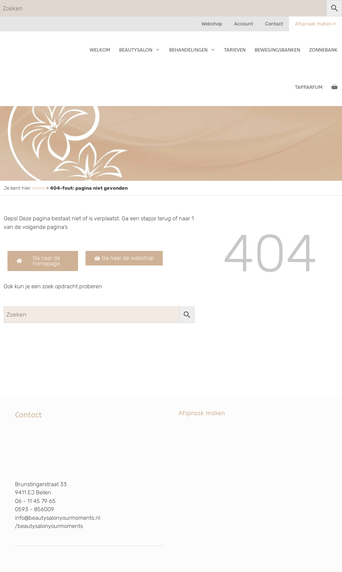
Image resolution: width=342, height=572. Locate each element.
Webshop (212, 24)
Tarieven (235, 50)
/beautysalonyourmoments (49, 526)
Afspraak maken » (315, 24)
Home (38, 188)
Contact (274, 24)
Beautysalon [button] (141, 50)
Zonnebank (323, 50)
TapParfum (309, 87)
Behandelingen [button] (194, 50)
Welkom (100, 50)
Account (243, 24)
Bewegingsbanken (277, 50)
